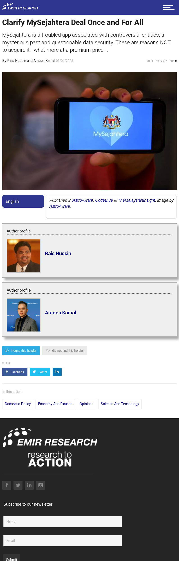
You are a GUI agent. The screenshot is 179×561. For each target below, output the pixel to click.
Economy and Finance (55, 393)
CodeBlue (104, 200)
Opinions (87, 393)
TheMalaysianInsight (136, 200)
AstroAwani (82, 200)
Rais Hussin (16, 61)
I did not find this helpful (65, 350)
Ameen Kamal (44, 61)
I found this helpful (21, 350)
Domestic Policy (18, 393)
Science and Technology (120, 393)
